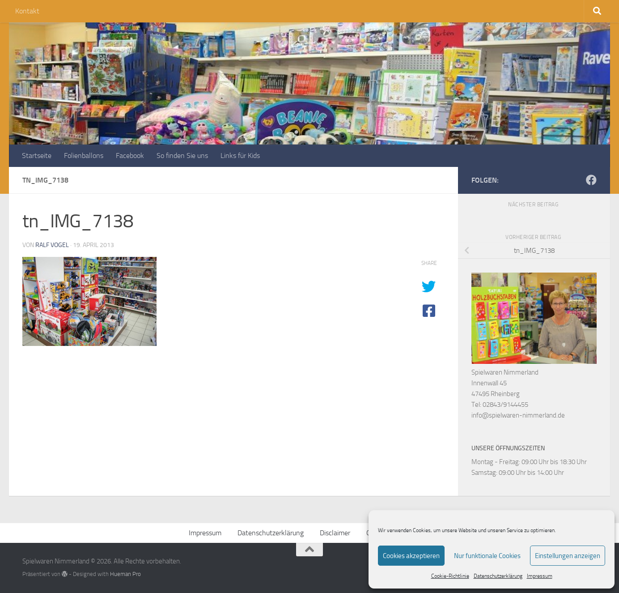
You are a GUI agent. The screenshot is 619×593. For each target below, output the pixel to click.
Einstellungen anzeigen (567, 556)
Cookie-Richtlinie (450, 576)
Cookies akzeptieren (411, 556)
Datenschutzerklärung (498, 576)
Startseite (36, 155)
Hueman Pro (125, 574)
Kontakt (27, 11)
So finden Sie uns (182, 155)
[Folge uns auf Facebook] (591, 180)
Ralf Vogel (52, 245)
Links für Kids (240, 155)
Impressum (539, 576)
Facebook (130, 155)
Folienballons (83, 155)
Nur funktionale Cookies (487, 556)
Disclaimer (335, 533)
